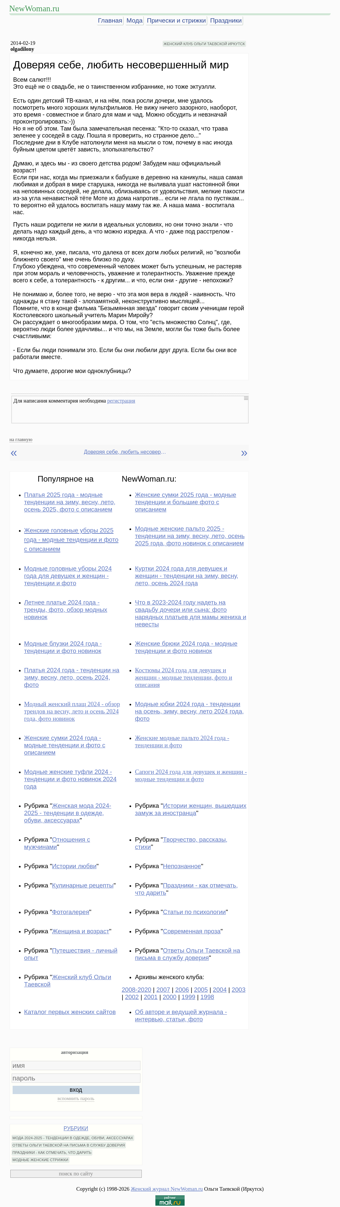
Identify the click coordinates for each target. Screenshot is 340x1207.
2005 (201, 989)
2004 (220, 989)
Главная (110, 20)
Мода (134, 20)
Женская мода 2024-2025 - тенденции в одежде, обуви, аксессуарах (67, 813)
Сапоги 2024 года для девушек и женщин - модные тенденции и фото (191, 775)
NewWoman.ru (34, 8)
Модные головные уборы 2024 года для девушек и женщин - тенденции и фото (68, 576)
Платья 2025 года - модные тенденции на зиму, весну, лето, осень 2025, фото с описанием (70, 502)
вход (76, 1089)
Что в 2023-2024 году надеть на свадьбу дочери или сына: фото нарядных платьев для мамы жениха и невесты (190, 613)
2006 (182, 989)
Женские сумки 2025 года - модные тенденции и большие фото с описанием (185, 502)
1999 (189, 996)
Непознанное (182, 866)
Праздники (226, 20)
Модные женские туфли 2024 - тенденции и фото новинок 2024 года (70, 779)
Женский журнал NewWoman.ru (167, 1189)
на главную (21, 439)
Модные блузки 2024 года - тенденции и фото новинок (63, 647)
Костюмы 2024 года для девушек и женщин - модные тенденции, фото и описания (183, 677)
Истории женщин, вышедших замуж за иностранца (190, 809)
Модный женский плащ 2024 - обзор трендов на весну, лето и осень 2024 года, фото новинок (72, 711)
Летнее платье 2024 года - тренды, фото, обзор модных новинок (65, 609)
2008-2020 (136, 989)
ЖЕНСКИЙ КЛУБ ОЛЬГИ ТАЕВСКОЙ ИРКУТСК (204, 44)
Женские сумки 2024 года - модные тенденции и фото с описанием (64, 745)
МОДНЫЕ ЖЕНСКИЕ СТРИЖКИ (40, 1160)
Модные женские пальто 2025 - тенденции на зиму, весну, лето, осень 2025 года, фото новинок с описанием (189, 536)
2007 (163, 989)
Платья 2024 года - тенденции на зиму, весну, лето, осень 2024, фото (72, 677)
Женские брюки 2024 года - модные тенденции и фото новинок (186, 647)
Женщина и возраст (80, 931)
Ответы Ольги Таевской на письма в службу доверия (187, 954)
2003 (239, 989)
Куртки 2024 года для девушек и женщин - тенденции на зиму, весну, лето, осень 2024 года (186, 576)
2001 (151, 996)
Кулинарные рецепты (83, 885)
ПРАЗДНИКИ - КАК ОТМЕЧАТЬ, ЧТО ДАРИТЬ (52, 1153)
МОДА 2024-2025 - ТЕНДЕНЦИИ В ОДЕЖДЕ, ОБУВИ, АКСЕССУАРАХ (73, 1138)
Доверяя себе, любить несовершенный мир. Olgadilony (127, 452)
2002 (132, 996)
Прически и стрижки (176, 20)
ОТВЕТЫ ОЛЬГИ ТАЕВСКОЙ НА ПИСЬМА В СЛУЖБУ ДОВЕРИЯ (69, 1145)
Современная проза (192, 931)
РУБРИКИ (76, 1128)
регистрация (121, 401)
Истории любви (74, 866)
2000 (170, 996)
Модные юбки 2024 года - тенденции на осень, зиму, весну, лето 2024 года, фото (189, 711)
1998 (207, 996)
